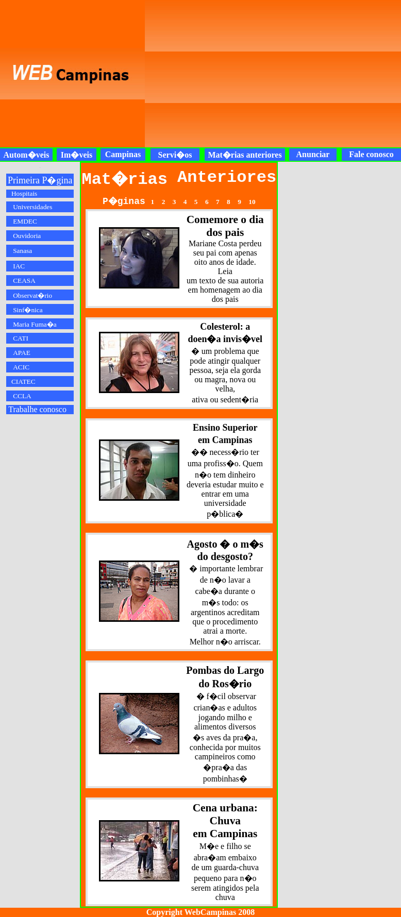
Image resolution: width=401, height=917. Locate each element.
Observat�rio (32, 295)
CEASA (24, 280)
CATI (20, 338)
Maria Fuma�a (34, 324)
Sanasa (22, 250)
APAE (21, 352)
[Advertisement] (240, 74)
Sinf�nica (27, 310)
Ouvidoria (27, 236)
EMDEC (25, 221)
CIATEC (23, 381)
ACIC (21, 367)
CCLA (22, 396)
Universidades (32, 207)
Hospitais (24, 193)
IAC (19, 266)
